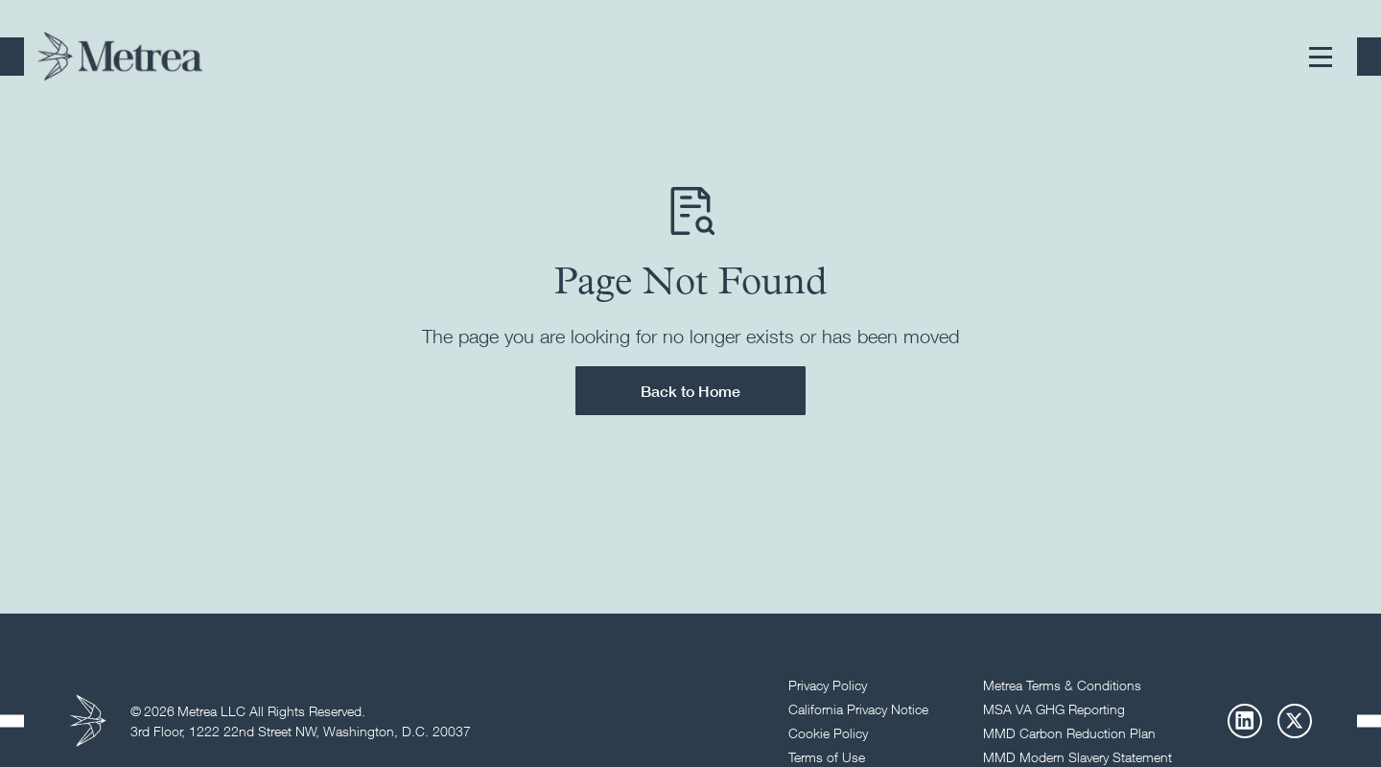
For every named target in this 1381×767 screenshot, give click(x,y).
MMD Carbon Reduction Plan (1069, 733)
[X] (1294, 721)
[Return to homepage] (119, 56)
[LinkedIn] (1245, 721)
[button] (1321, 57)
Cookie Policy (828, 733)
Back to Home (690, 391)
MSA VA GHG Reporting (1054, 709)
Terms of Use (826, 757)
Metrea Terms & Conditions (1062, 685)
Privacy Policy (827, 685)
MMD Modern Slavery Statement (1077, 757)
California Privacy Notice (858, 709)
